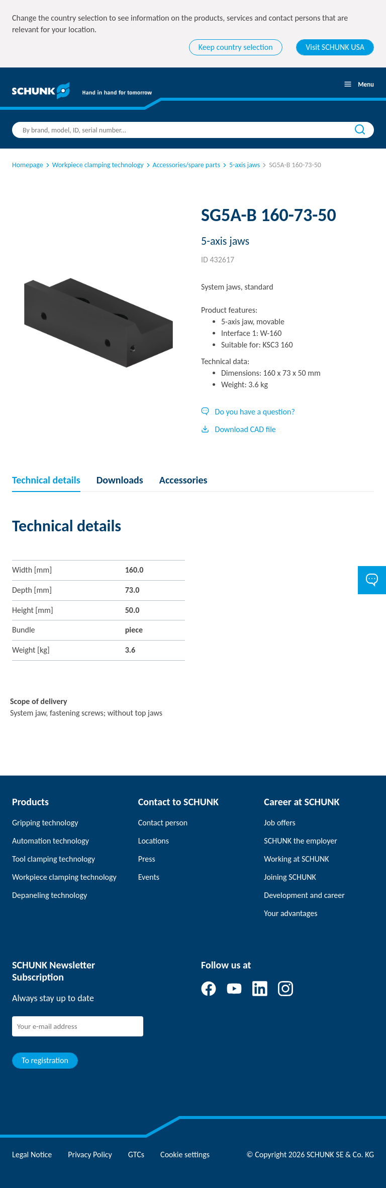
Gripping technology (45, 822)
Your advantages (290, 913)
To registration (45, 1060)
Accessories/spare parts (182, 165)
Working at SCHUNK (296, 859)
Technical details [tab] (46, 480)
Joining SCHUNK (290, 877)
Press (146, 859)
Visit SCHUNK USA (335, 47)
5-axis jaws (240, 165)
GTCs (136, 1154)
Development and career (304, 895)
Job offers (279, 822)
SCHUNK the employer (300, 841)
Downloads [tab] (119, 480)
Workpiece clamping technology (94, 165)
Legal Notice (32, 1154)
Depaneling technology (49, 895)
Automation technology (50, 841)
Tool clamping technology (53, 859)
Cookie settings (185, 1154)
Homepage (27, 165)
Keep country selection (236, 47)
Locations (153, 841)
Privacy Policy (90, 1154)
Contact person (163, 822)
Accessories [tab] (183, 480)
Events (148, 877)
